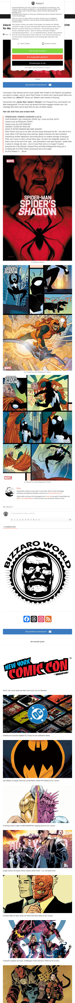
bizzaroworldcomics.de (55, 493)
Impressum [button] (47, 67)
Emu (6, 34)
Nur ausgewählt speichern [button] (37, 57)
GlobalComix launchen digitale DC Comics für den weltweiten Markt (26, 735)
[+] (39, 519)
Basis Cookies (24, 43)
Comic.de (48, 496)
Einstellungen (43, 37)
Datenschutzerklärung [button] (38, 67)
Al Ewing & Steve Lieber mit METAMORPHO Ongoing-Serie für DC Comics (29, 826)
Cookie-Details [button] (28, 67)
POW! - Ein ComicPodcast (25, 498)
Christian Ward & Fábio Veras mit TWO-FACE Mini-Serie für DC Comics (28, 916)
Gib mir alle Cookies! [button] (37, 51)
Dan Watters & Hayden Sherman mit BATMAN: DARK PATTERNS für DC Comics (31, 781)
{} (36, 519)
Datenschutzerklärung (53, 35)
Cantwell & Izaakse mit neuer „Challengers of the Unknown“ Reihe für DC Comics (31, 961)
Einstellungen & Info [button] (37, 63)
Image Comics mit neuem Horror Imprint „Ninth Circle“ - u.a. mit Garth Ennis (29, 871)
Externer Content (49, 43)
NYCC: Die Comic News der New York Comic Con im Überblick (25, 690)
